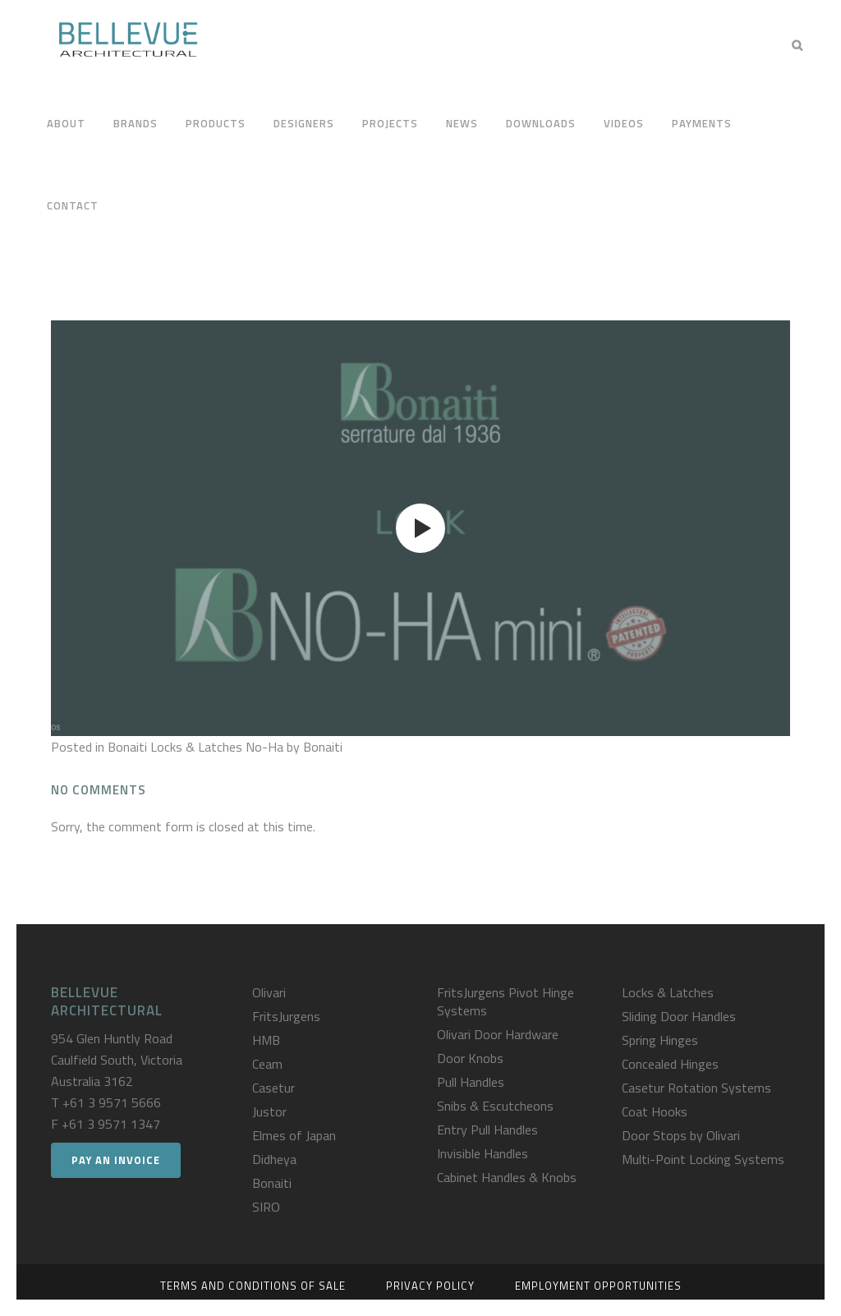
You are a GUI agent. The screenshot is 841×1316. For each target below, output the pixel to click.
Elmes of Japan (294, 1135)
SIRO (266, 1207)
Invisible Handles (482, 1153)
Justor (269, 1111)
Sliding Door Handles (679, 1016)
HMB (266, 1040)
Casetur (273, 1088)
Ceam (267, 1064)
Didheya (274, 1159)
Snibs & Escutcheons (495, 1106)
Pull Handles (470, 1082)
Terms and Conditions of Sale (253, 1285)
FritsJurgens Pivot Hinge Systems (505, 1001)
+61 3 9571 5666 (111, 1102)
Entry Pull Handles (487, 1129)
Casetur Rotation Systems (696, 1088)
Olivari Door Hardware (497, 1034)
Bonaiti (272, 1183)
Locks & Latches (668, 992)
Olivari (269, 992)
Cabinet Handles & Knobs (507, 1177)
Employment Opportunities (598, 1285)
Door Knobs (470, 1058)
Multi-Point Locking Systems (703, 1159)
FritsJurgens (286, 1016)
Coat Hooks (654, 1111)
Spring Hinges (660, 1040)
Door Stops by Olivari (681, 1135)
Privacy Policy (430, 1285)
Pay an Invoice (115, 1160)
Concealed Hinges (670, 1064)
